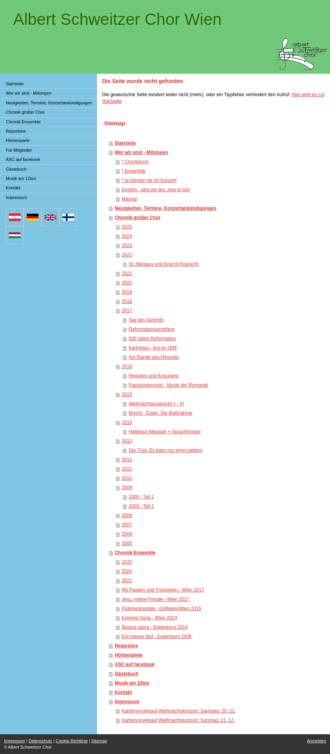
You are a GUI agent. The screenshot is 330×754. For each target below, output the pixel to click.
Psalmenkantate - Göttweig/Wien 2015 (161, 608)
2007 (127, 524)
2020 (127, 282)
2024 (127, 236)
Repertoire (126, 646)
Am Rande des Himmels (154, 357)
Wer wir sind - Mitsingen (141, 152)
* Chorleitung (135, 161)
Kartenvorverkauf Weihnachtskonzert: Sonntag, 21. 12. (178, 720)
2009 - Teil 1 (141, 497)
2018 (127, 301)
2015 (127, 394)
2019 (127, 292)
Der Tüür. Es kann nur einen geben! (165, 450)
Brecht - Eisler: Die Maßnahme (160, 413)
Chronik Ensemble (135, 552)
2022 (127, 255)
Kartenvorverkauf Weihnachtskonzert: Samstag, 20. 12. (179, 711)
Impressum (127, 701)
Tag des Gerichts (146, 320)
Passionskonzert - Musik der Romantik (168, 385)
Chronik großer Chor (137, 217)
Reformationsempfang (151, 329)
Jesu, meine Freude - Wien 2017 (155, 599)
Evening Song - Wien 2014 (149, 618)
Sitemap (99, 740)
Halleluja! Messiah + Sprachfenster (165, 431)
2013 (127, 441)
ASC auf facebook (135, 664)
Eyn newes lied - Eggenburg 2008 (156, 636)
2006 (127, 534)
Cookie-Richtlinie (72, 740)
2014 (127, 422)
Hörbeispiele (128, 655)
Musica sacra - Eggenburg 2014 (155, 627)
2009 (127, 487)
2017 (127, 310)
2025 (127, 227)
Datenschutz (40, 740)
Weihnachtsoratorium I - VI (156, 403)
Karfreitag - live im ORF (153, 348)
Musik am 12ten (132, 683)
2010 (127, 478)
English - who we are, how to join (155, 189)
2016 (127, 366)
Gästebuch (127, 673)
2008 (127, 515)
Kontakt (123, 692)
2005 (127, 543)
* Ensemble (133, 171)
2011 (127, 459)
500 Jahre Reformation (152, 338)
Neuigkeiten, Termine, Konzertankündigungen (165, 208)
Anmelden (316, 740)
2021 (127, 273)
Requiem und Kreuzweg (153, 376)
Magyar (129, 199)
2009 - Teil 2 (141, 506)
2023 (127, 245)
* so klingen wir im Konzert (149, 180)
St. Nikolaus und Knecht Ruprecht (163, 264)
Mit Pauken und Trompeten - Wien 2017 (163, 590)
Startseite (125, 143)
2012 (127, 469)
